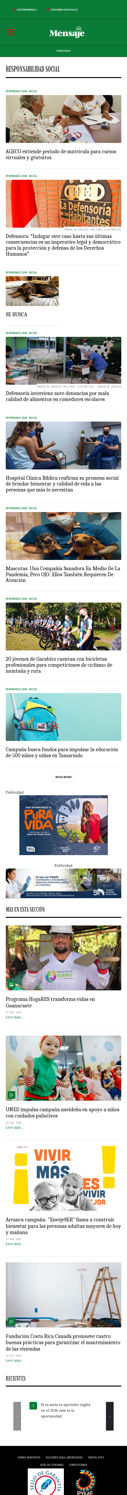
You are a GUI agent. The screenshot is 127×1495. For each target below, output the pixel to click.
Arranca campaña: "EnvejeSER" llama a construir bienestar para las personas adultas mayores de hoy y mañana (63, 1226)
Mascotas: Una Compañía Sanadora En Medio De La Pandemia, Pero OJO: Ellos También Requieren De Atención (63, 574)
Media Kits (96, 1457)
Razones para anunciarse (64, 1457)
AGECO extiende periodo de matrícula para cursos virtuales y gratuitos (61, 154)
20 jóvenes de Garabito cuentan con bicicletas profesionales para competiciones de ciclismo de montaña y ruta (59, 665)
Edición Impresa (24, 9)
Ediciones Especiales (61, 9)
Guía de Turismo (51, 1465)
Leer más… (15, 1017)
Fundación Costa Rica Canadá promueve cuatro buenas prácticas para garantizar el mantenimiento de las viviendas (63, 1342)
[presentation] (17, 1416)
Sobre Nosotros (29, 1457)
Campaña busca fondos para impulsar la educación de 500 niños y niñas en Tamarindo (62, 752)
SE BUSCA (16, 314)
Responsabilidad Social (21, 91)
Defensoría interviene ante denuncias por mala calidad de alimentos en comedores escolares (57, 396)
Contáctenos (78, 1465)
